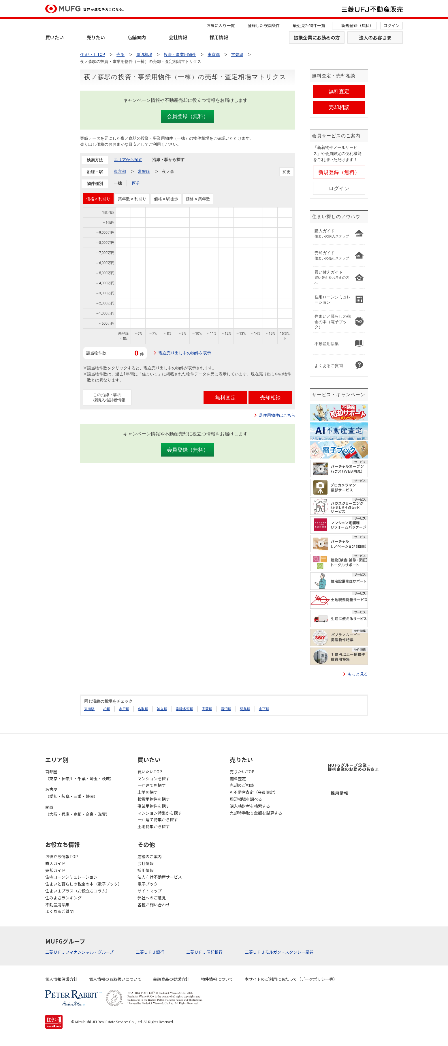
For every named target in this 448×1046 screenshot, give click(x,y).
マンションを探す (154, 778)
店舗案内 (136, 37)
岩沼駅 (226, 709)
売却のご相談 (242, 785)
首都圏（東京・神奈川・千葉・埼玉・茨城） (79, 775)
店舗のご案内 (150, 856)
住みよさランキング (63, 898)
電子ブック (148, 884)
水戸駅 (124, 709)
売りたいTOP (242, 771)
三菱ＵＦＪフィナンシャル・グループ (79, 952)
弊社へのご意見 (152, 898)
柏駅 (106, 709)
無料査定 (238, 778)
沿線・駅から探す (168, 159)
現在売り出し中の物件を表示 (185, 353)
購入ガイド (55, 863)
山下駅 (264, 709)
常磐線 (144, 171)
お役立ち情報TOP (61, 856)
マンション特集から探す (160, 813)
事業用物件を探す (154, 806)
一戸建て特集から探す (158, 819)
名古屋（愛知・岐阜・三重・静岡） (71, 792)
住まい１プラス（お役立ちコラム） (77, 891)
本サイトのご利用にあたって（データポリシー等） (291, 979)
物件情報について (217, 979)
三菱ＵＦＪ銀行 (150, 952)
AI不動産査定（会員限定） (254, 792)
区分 (136, 183)
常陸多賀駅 (184, 709)
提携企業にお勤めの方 (317, 37)
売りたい (95, 37)
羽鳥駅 (245, 709)
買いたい (54, 37)
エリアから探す (128, 159)
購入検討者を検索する (250, 806)
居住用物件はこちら (277, 415)
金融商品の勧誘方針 (171, 979)
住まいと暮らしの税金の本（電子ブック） (83, 884)
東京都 (120, 171)
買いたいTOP (150, 771)
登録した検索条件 (264, 25)
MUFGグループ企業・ (353, 767)
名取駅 (143, 709)
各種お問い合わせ (154, 904)
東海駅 (89, 709)
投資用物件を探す (154, 799)
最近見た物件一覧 (309, 25)
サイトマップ (150, 891)
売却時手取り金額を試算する (256, 813)
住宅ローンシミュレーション (71, 877)
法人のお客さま (375, 37)
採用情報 (219, 37)
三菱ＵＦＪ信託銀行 (204, 952)
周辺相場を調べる (246, 799)
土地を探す (148, 792)
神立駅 (162, 709)
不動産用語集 (57, 904)
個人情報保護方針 (61, 979)
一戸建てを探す (152, 785)
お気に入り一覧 (220, 25)
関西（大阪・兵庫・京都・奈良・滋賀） (77, 810)
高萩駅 (207, 709)
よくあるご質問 (59, 911)
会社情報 (178, 37)
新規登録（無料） (357, 25)
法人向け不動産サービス (160, 877)
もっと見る (358, 674)
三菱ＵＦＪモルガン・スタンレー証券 (279, 952)
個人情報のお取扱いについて (115, 979)
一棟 (118, 183)
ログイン (391, 25)
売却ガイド (55, 870)
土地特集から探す (154, 826)
